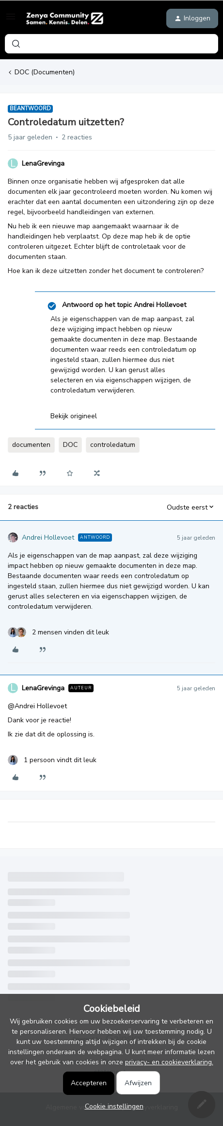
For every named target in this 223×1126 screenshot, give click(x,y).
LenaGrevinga (43, 163)
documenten (31, 444)
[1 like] (52, 760)
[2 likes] (58, 632)
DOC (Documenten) (45, 72)
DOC (70, 444)
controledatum (112, 444)
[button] (10, 20)
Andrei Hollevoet (48, 537)
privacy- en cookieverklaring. (169, 1062)
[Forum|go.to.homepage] (64, 18)
